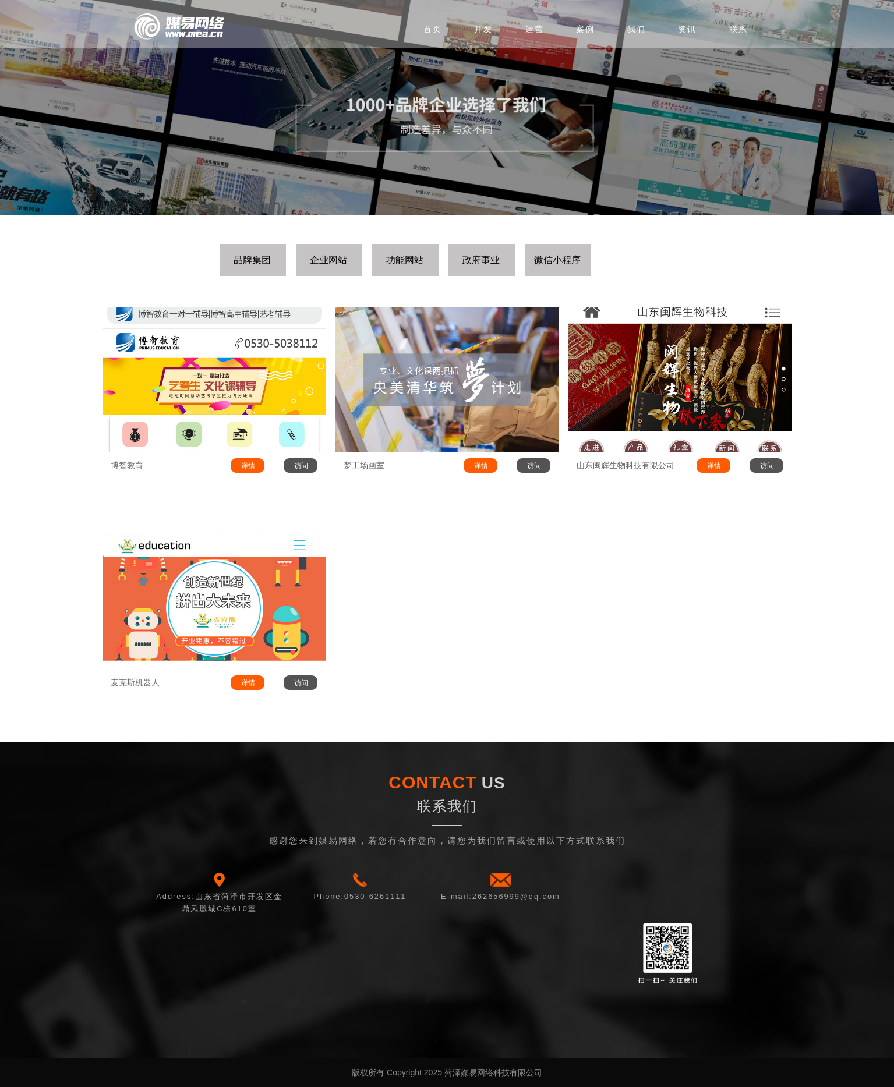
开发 (483, 29)
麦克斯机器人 (135, 682)
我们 (636, 29)
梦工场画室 (364, 465)
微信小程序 (557, 260)
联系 (738, 29)
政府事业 (481, 260)
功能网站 (404, 260)
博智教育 (127, 465)
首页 (432, 29)
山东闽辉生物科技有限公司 (625, 465)
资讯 (687, 29)
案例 (585, 29)
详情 (248, 466)
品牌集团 (252, 260)
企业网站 (328, 260)
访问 (301, 466)
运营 (534, 29)
